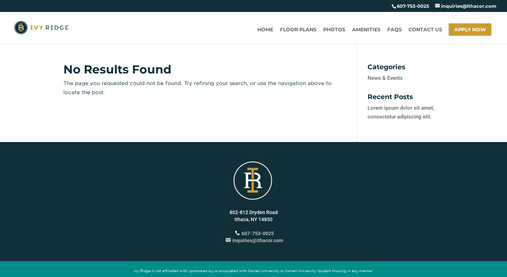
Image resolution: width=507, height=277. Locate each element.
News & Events (385, 78)
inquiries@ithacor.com (253, 240)
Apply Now (470, 29)
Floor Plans (298, 30)
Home (265, 30)
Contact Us (425, 30)
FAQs (394, 30)
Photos (334, 30)
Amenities (366, 30)
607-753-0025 (413, 6)
